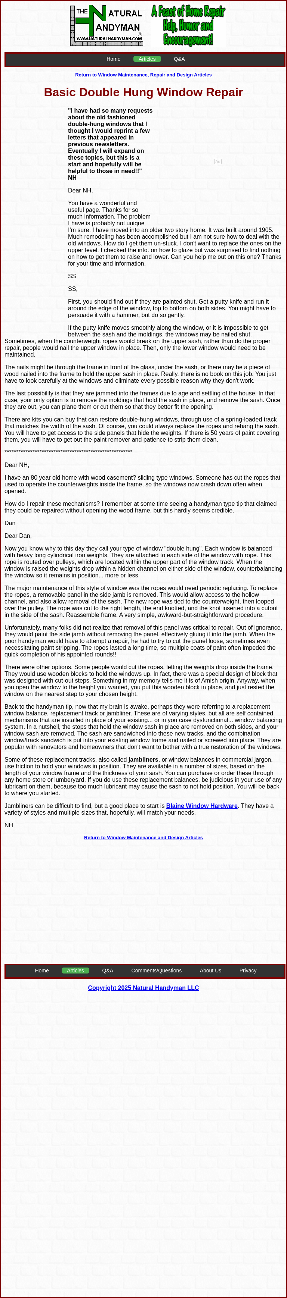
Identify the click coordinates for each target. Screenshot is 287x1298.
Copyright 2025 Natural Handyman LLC (143, 988)
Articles (147, 59)
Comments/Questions (157, 971)
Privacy (248, 971)
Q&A (179, 59)
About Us (211, 971)
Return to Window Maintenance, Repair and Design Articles (143, 75)
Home (113, 59)
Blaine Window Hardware (202, 806)
